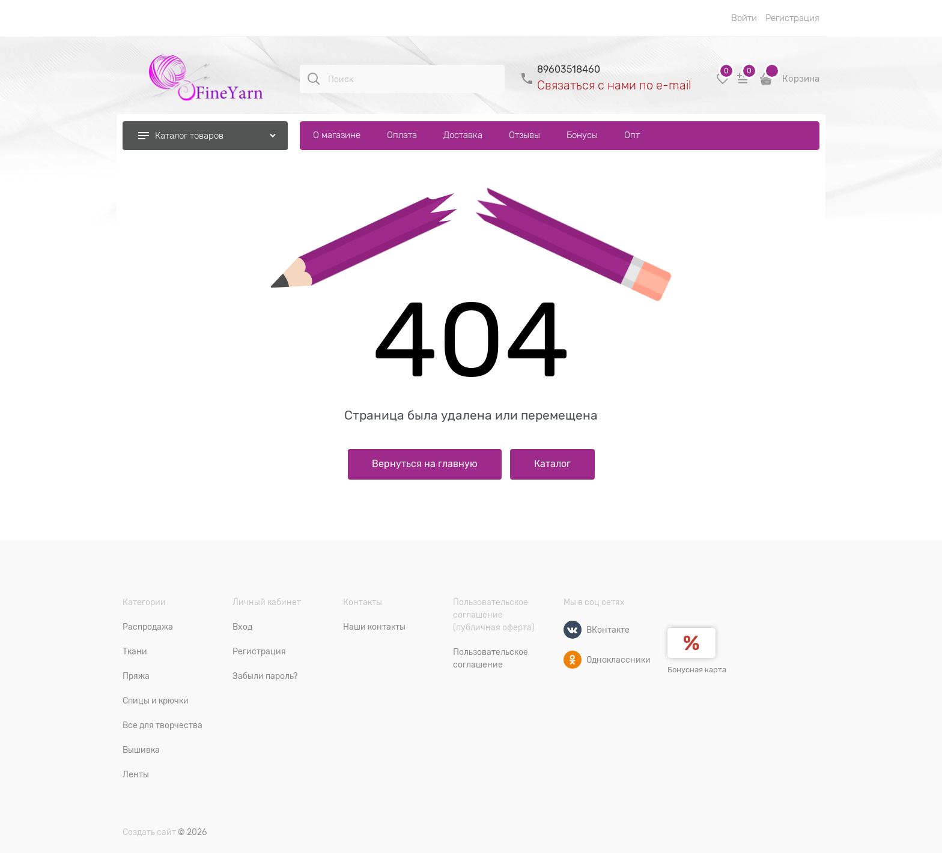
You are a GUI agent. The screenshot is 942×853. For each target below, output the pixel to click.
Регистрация (792, 18)
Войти (744, 18)
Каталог (552, 464)
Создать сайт (149, 832)
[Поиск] (313, 78)
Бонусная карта (696, 669)
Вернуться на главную (425, 464)
